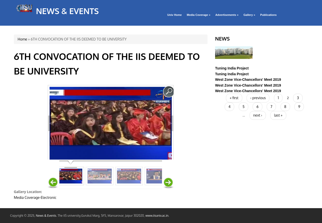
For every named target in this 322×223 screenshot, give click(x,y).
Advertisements (226, 14)
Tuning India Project (232, 68)
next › (257, 115)
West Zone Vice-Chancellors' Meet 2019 (248, 80)
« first (234, 98)
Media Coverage (198, 14)
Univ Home (174, 14)
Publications (268, 14)
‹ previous (258, 98)
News (222, 38)
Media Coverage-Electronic (35, 197)
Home (22, 39)
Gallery (249, 14)
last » (278, 115)
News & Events (67, 11)
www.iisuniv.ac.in (157, 215)
